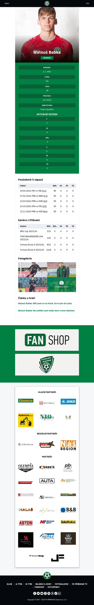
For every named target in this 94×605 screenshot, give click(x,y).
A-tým (19, 584)
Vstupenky (54, 587)
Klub (9, 584)
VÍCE (87, 3)
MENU (7, 3)
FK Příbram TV (79, 584)
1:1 (44, 191)
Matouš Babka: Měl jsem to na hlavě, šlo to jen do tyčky (45, 303)
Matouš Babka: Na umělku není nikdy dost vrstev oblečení (46, 310)
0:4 (45, 211)
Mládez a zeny (43, 584)
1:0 (44, 206)
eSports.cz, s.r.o (61, 600)
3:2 (45, 201)
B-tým (29, 584)
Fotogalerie (61, 584)
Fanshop (39, 587)
